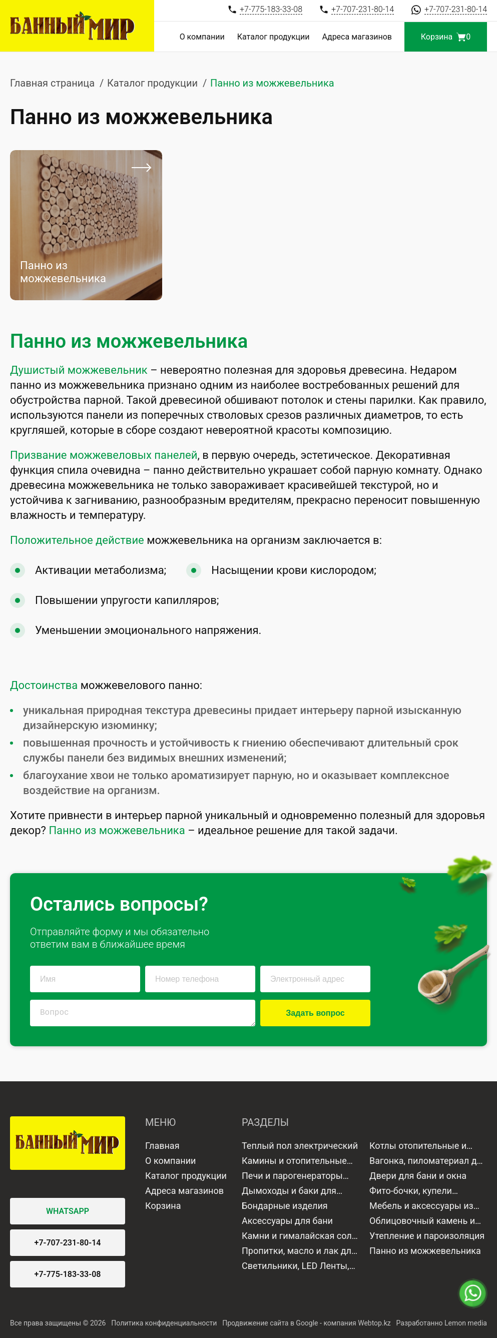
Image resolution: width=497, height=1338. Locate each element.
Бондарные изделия (285, 1205)
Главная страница (52, 83)
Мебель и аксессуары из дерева (421, 1206)
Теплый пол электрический (300, 1145)
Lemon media (465, 1323)
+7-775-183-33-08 (68, 1274)
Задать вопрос (315, 1013)
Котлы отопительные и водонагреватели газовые (424, 1146)
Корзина (163, 1205)
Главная (162, 1145)
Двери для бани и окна (417, 1175)
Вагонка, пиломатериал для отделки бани (428, 1161)
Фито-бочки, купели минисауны (410, 1191)
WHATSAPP (67, 1211)
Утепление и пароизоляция (426, 1235)
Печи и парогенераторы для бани (292, 1176)
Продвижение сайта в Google (270, 1323)
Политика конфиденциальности (164, 1323)
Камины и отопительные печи (294, 1161)
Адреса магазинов (357, 37)
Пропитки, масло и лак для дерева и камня (299, 1251)
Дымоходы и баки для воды (289, 1191)
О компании (202, 37)
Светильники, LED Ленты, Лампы (295, 1266)
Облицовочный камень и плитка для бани (422, 1221)
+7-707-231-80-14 (68, 1242)
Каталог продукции (273, 37)
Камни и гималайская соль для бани (299, 1236)
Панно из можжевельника (425, 1250)
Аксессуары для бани (287, 1220)
